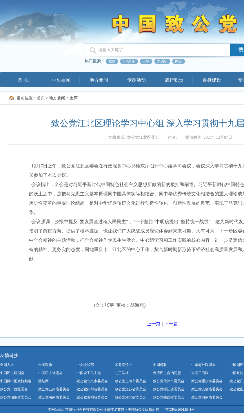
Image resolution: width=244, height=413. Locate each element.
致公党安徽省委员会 (207, 389)
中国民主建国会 (12, 373)
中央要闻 (61, 79)
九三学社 (122, 373)
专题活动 (136, 79)
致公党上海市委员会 (130, 381)
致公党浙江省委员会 (168, 389)
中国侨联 (160, 365)
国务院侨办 (123, 365)
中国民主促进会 (50, 373)
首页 (41, 98)
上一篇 (154, 323)
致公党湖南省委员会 (15, 397)
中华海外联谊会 (203, 365)
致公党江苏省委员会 (130, 389)
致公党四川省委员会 (92, 389)
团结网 (43, 381)
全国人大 (7, 365)
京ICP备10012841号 (180, 409)
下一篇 (171, 323)
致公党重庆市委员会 (207, 381)
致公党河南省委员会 (207, 397)
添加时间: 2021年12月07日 (208, 137)
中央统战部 (85, 365)
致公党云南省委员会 (54, 389)
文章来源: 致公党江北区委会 (133, 137)
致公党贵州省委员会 (92, 397)
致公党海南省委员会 (54, 397)
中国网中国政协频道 (15, 381)
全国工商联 (200, 373)
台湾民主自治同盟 (167, 373)
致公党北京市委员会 (92, 381)
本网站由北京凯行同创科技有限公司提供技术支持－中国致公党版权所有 (103, 409)
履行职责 (174, 79)
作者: (172, 137)
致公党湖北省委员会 (130, 397)
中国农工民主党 (89, 373)
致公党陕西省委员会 (168, 397)
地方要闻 (99, 79)
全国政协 (45, 365)
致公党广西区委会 (14, 389)
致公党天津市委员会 (168, 381)
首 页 (23, 79)
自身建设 (212, 79)
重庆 (74, 98)
